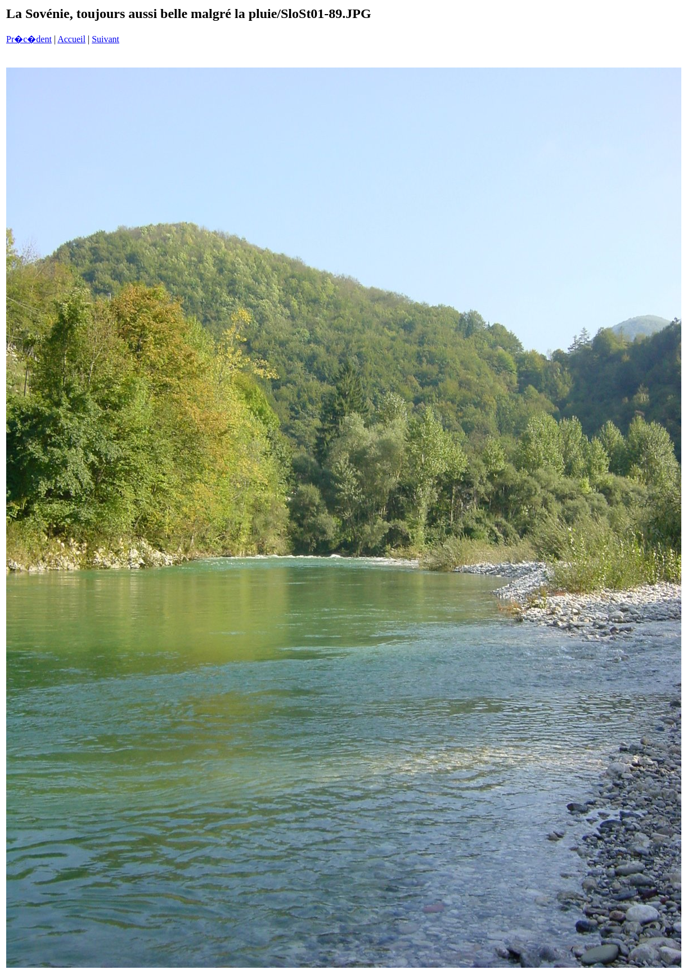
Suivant (105, 39)
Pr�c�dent (29, 39)
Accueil (71, 39)
